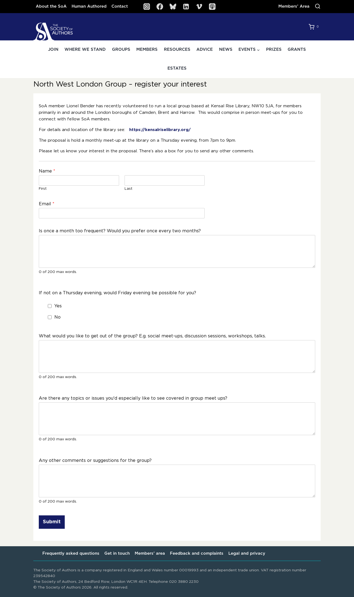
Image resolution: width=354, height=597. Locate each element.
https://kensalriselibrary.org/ (160, 130)
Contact (119, 6)
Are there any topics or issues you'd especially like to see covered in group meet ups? (133, 398)
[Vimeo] (199, 6)
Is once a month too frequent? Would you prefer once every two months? (120, 231)
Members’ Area (293, 6)
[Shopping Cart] (315, 27)
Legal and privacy (246, 553)
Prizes (274, 49)
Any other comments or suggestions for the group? (95, 460)
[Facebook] (159, 6)
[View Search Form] (318, 7)
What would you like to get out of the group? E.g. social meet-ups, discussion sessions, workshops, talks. (152, 336)
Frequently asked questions (70, 553)
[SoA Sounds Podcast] (212, 6)
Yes (58, 306)
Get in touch (117, 553)
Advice (204, 49)
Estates (177, 68)
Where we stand (85, 49)
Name (47, 171)
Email (46, 204)
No (57, 317)
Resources (177, 49)
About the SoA (51, 6)
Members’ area (150, 553)
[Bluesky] (172, 6)
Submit (52, 521)
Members (147, 49)
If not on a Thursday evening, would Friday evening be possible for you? (117, 293)
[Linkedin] (186, 6)
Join (53, 49)
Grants (297, 49)
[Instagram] (146, 6)
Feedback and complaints (196, 553)
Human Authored (89, 6)
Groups (121, 49)
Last (128, 189)
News (225, 49)
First (43, 189)
